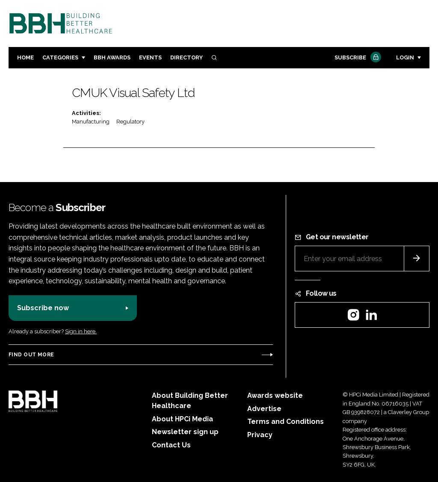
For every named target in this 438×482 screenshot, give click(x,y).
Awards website (275, 395)
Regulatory (130, 121)
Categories (60, 57)
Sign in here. (81, 331)
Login (405, 57)
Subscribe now (43, 308)
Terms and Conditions (285, 421)
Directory (186, 57)
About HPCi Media (182, 419)
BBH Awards (112, 57)
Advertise (264, 409)
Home (25, 57)
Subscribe (356, 58)
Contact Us (171, 445)
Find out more (31, 355)
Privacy (259, 435)
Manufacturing (91, 121)
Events (150, 57)
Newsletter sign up (185, 432)
